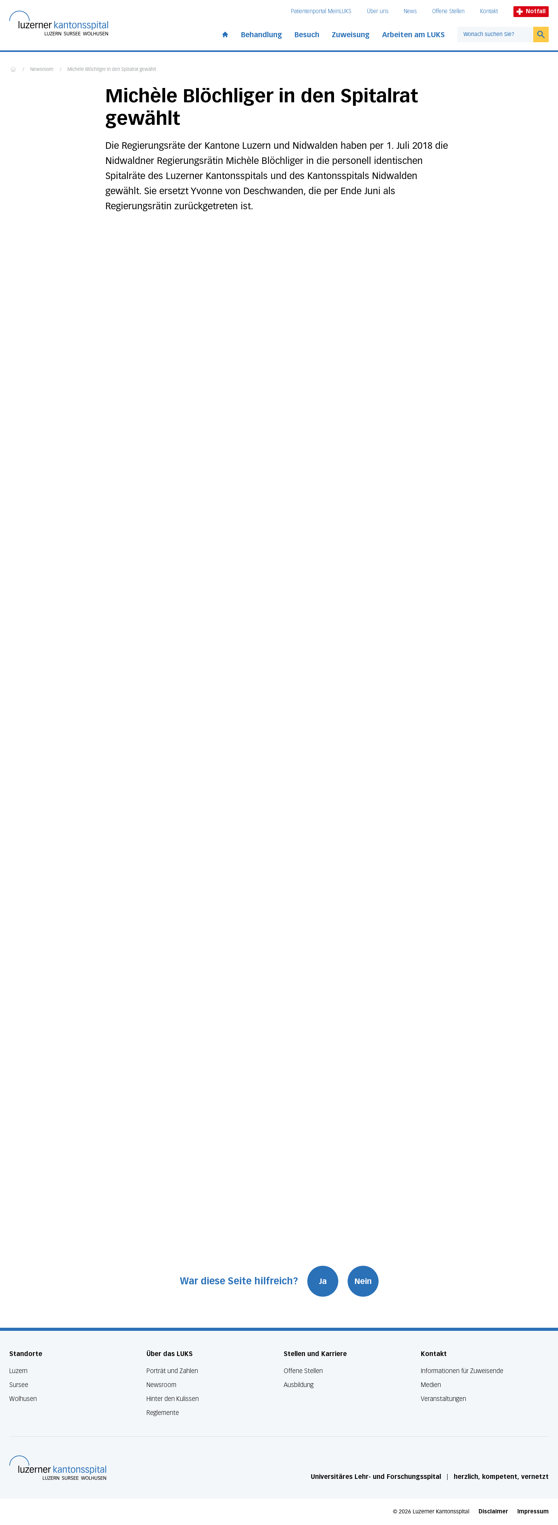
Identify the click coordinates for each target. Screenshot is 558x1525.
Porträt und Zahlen (172, 1371)
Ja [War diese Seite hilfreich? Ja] (323, 1281)
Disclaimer (493, 1511)
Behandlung (261, 35)
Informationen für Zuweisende (462, 1371)
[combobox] (495, 34)
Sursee (18, 1385)
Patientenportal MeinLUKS (321, 11)
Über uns (377, 11)
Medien (431, 1385)
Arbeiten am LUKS (413, 35)
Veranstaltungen (443, 1399)
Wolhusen (23, 1399)
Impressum (533, 1511)
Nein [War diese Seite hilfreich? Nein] (363, 1281)
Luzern (18, 1371)
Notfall (531, 11)
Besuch (306, 35)
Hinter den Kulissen (172, 1399)
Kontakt (489, 11)
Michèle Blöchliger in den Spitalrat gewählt (111, 69)
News (410, 11)
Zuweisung (351, 35)
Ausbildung (298, 1385)
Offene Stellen (448, 11)
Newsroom (41, 69)
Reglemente (162, 1412)
